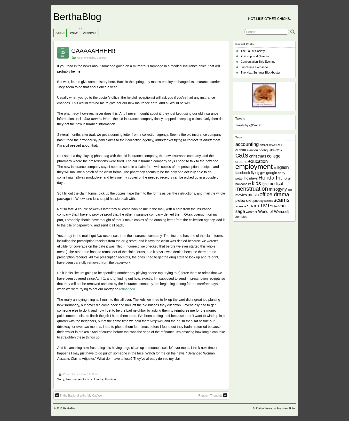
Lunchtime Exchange (254, 67)
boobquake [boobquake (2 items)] (267, 150)
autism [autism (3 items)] (240, 150)
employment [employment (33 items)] (254, 166)
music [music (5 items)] (253, 194)
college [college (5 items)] (274, 156)
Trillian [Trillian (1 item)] (274, 206)
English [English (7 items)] (281, 167)
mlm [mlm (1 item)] (290, 189)
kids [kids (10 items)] (256, 183)
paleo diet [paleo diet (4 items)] (244, 200)
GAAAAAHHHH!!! (94, 50)
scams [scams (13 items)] (282, 200)
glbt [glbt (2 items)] (262, 173)
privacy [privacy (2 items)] (259, 201)
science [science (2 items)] (240, 206)
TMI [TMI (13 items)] (264, 205)
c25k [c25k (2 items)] (278, 150)
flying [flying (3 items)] (255, 173)
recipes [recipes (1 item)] (268, 200)
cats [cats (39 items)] (241, 155)
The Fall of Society (253, 51)
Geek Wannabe (86, 57)
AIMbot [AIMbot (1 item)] (264, 144)
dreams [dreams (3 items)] (241, 161)
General (101, 57)
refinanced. (127, 289)
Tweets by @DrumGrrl (249, 125)
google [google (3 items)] (271, 173)
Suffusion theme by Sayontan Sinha (274, 408)
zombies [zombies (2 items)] (241, 216)
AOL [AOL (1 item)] (280, 144)
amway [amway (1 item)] (273, 144)
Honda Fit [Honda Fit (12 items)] (270, 178)
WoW (74, 33)
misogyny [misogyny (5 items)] (278, 189)
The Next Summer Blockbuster (260, 72)
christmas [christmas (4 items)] (257, 156)
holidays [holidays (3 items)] (251, 178)
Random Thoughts (212, 395)
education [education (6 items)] (258, 161)
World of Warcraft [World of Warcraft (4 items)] (273, 211)
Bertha (79, 374)
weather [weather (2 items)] (251, 212)
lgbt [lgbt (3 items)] (265, 184)
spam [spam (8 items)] (253, 205)
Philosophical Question (255, 56)
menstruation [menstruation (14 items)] (251, 189)
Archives (89, 33)
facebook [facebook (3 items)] (242, 173)
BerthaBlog (77, 16)
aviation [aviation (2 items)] (252, 150)
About (60, 33)
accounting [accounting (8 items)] (247, 144)
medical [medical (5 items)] (276, 183)
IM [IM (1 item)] (249, 184)
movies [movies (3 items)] (241, 195)
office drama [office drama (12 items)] (274, 194)
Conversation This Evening (258, 61)
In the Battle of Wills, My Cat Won (79, 395)
